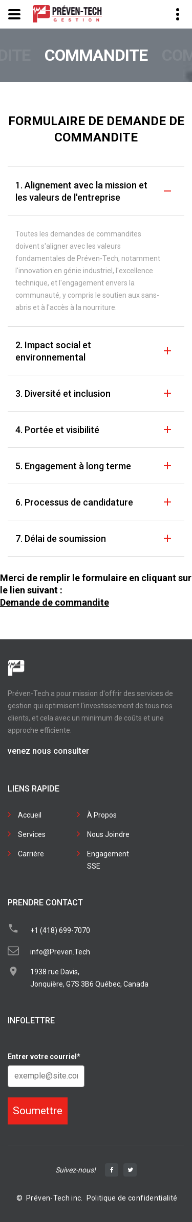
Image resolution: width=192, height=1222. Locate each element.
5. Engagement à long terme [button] (73, 466)
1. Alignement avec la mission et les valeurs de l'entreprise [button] (81, 191)
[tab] (96, 190)
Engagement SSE (108, 860)
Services (32, 834)
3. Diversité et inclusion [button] (63, 393)
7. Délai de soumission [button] (60, 538)
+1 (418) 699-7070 (60, 930)
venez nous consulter (48, 751)
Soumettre (37, 1111)
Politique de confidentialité (132, 1198)
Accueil (29, 815)
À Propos (102, 815)
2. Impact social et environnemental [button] (53, 351)
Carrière (31, 854)
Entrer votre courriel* (44, 1056)
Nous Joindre (108, 834)
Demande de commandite (54, 602)
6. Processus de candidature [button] (74, 502)
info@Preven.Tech (60, 952)
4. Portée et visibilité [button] (57, 429)
